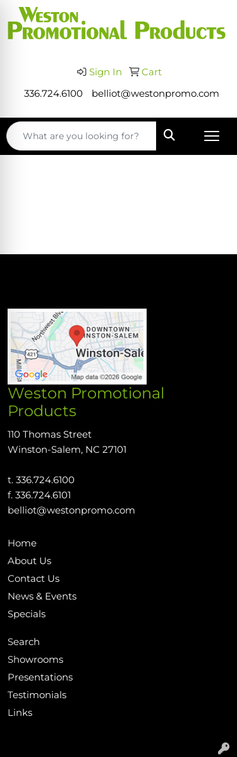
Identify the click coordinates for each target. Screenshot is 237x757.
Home (22, 543)
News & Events (42, 596)
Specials (27, 614)
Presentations (40, 677)
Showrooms (35, 659)
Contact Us (33, 578)
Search (24, 642)
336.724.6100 (53, 93)
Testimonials (37, 695)
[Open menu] (211, 136)
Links (20, 712)
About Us (29, 561)
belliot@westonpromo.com (155, 93)
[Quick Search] (81, 136)
